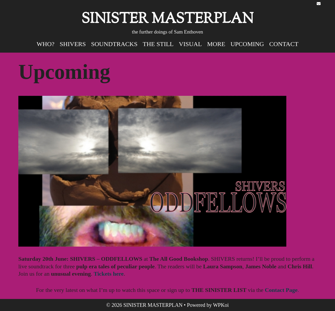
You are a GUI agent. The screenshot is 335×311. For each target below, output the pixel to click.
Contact (283, 44)
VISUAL (190, 44)
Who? (45, 44)
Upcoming (247, 44)
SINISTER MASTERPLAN (167, 19)
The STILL (158, 44)
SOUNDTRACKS (114, 44)
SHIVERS (73, 44)
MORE (216, 44)
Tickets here (109, 273)
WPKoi (221, 305)
